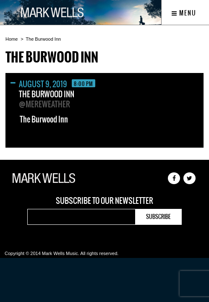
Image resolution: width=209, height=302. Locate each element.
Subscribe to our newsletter (104, 201)
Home (11, 39)
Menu (184, 13)
